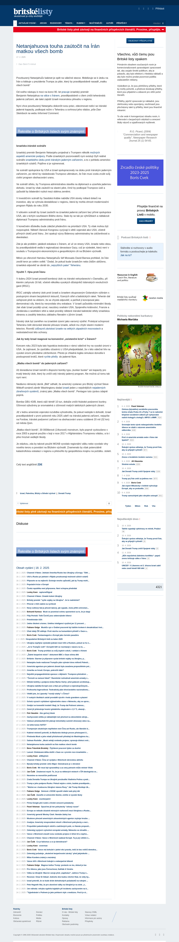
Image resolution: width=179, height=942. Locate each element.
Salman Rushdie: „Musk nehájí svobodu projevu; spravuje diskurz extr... (58, 740)
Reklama (65, 921)
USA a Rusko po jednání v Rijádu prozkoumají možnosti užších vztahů (57, 577)
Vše (153, 506)
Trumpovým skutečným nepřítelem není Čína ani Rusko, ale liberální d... (58, 729)
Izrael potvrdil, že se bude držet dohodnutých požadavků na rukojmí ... (57, 881)
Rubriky (81, 23)
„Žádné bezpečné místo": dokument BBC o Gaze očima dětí (53, 655)
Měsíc (137, 506)
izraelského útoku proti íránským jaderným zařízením (54, 160)
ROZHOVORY (56, 23)
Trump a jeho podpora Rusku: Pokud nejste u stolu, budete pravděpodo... (59, 783)
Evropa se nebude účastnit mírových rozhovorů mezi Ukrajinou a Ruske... (59, 811)
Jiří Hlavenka (137, 461)
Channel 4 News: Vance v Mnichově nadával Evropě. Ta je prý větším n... (58, 838)
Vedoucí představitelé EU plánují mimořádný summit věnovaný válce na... (59, 721)
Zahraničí (17, 912)
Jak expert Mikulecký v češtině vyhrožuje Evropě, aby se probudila (140, 487)
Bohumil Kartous (34, 612)
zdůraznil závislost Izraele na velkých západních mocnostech (68, 328)
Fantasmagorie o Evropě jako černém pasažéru (58, 635)
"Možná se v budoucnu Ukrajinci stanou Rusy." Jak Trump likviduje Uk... (58, 787)
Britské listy (34, 13)
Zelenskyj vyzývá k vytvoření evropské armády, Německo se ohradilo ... (58, 830)
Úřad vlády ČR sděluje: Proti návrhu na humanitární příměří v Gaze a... (57, 631)
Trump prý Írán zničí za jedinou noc (140, 478)
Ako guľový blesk (47, 713)
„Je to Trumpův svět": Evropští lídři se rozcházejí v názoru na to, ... (56, 647)
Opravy (65, 918)
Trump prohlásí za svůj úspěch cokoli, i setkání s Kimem (62, 651)
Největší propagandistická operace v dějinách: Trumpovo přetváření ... (57, 674)
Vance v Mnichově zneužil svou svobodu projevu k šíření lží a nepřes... (57, 834)
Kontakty (65, 915)
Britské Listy (141, 914)
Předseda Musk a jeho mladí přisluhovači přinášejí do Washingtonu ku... (58, 736)
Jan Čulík (31, 772)
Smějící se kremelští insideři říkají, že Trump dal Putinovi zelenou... (56, 705)
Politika (39, 915)
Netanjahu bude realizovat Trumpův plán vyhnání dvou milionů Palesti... (58, 662)
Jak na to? (126, 255)
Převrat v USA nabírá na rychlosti (41, 604)
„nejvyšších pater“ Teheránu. (65, 265)
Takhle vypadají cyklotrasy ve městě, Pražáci (141, 530)
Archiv (43, 23)
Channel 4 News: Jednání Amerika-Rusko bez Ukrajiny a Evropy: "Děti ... (58, 573)
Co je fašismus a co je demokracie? (51, 842)
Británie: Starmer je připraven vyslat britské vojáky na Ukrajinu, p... (56, 659)
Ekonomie (17, 915)
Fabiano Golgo (33, 627)
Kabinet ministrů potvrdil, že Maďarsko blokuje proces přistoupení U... (57, 733)
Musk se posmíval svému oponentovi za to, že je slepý (66, 612)
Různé (38, 921)
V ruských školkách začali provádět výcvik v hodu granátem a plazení (57, 697)
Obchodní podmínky (70, 924)
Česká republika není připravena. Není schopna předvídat (52, 588)
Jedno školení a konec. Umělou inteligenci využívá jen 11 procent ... (56, 623)
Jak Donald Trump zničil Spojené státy (141, 471)
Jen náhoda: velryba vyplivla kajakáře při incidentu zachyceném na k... (57, 889)
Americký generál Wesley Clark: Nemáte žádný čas (49, 814)
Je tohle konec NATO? (36, 725)
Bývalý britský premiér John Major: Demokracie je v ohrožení (53, 764)
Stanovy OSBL (91, 912)
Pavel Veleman (33, 807)
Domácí (39, 912)
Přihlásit (158, 8)
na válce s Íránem (50, 95)
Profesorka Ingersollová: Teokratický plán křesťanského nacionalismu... (58, 690)
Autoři (109, 23)
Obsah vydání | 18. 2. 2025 (32, 567)
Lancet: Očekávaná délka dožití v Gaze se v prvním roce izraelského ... (57, 752)
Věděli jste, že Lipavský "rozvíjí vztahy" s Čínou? (48, 694)
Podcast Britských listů (133, 237)
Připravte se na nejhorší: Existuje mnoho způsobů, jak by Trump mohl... (58, 581)
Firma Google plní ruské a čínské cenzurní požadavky (50, 803)
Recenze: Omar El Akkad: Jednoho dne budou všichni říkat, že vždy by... (58, 877)
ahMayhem (43, 756)
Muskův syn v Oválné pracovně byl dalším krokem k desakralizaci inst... (72, 627)
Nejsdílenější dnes (128, 519)
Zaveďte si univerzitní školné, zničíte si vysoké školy (59, 795)
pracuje (66, 92)
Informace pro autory (93, 918)
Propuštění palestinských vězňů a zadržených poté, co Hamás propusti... (58, 826)
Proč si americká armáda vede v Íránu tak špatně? (140, 438)
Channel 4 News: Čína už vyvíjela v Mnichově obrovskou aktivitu (55, 760)
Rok (146, 506)
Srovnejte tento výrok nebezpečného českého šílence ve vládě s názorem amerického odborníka (142, 428)
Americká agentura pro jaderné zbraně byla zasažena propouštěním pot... (59, 666)
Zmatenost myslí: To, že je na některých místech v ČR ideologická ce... (67, 772)
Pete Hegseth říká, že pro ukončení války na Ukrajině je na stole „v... (56, 885)
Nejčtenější (96, 23)
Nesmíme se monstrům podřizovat (42, 775)
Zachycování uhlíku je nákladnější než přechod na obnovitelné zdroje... (58, 717)
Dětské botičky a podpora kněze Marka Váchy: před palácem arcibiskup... (59, 682)
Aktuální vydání (28, 23)
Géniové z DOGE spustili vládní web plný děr (60, 791)
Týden (128, 506)
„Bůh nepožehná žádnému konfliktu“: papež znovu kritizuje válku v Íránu (141, 557)
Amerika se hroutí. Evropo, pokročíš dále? (45, 670)
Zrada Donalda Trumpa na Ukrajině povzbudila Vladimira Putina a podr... (58, 779)
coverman (43, 846)
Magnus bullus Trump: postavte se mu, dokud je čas (63, 865)
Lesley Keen (32, 592)
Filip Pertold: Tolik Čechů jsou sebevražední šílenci (49, 616)
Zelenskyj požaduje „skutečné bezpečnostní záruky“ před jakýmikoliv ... (58, 853)
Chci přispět (146, 221)
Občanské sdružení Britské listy (42, 935)
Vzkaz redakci (90, 915)
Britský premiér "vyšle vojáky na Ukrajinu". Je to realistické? (53, 600)
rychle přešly (51, 356)
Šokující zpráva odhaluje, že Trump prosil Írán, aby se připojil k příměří (142, 448)
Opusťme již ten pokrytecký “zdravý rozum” (60, 807)
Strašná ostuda (131, 464)
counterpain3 (44, 799)
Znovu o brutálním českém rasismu (140, 457)
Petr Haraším (32, 713)
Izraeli (66, 387)
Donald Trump (64, 493)
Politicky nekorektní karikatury (135, 318)
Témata (69, 23)
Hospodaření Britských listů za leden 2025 (44, 639)
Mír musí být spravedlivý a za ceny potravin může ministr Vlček (65, 768)
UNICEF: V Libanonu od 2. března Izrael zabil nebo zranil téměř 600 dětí (141, 567)
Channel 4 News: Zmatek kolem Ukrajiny (44, 596)
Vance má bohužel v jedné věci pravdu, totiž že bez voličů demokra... (67, 850)
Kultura (16, 918)
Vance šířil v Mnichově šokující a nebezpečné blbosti (50, 861)
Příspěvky (121, 23)
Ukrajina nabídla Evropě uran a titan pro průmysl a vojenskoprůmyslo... (58, 686)
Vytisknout (23, 503)
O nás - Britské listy (70, 912)
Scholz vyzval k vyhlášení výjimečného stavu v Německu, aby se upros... (58, 701)
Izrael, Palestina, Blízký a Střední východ (37, 493)
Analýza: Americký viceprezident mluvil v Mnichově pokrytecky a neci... (58, 822)
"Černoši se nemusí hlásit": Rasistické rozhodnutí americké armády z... (58, 678)
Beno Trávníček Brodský (37, 748)
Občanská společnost (22, 921)
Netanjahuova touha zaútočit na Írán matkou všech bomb (52, 744)
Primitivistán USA (34, 620)
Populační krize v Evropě (38, 584)
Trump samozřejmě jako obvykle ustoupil (142, 495)
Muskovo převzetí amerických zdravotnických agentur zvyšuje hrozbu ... (58, 818)
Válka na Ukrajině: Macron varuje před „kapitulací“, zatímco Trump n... (57, 873)
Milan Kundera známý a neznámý (41, 857)
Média (38, 918)
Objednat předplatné (140, 41)
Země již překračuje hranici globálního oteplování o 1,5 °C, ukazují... (56, 709)
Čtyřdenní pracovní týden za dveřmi (65, 748)
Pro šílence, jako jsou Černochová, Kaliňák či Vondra (50, 869)
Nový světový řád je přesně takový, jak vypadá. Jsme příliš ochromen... (58, 608)
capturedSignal (45, 592)
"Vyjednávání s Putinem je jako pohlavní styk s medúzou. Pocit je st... (57, 892)
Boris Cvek (32, 635)
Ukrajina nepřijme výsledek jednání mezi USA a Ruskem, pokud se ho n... (58, 643)
